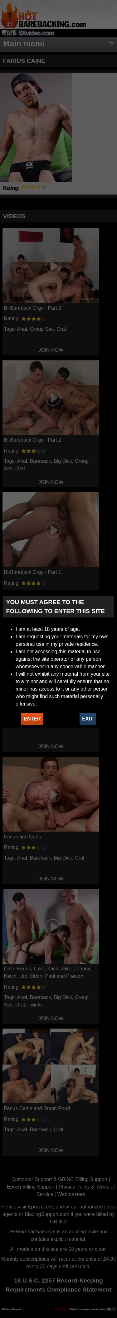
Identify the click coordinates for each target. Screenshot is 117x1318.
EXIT (87, 718)
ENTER (32, 718)
